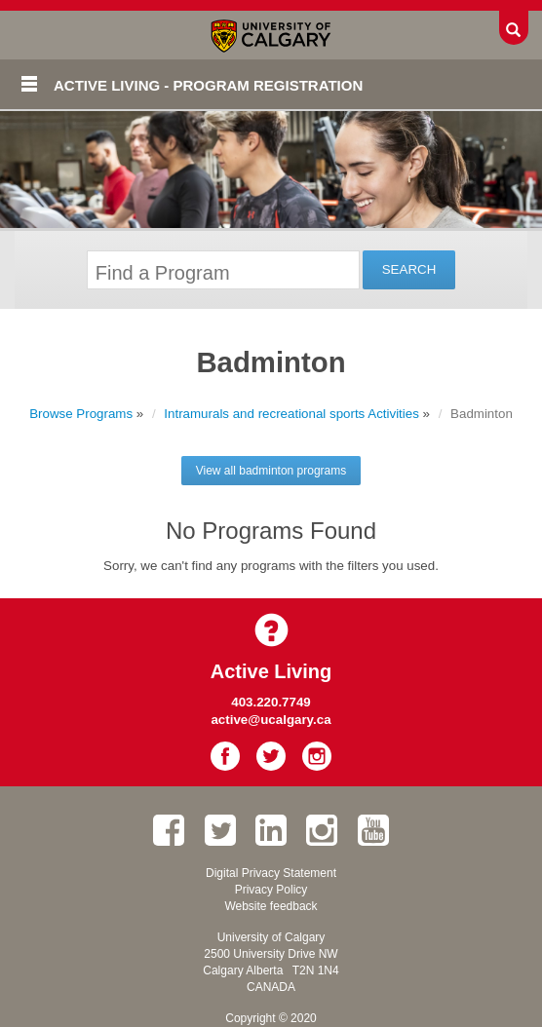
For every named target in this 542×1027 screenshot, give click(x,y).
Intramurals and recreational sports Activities (291, 413)
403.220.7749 (271, 702)
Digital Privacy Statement (271, 873)
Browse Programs (81, 413)
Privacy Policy (271, 889)
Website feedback (270, 906)
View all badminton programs (271, 470)
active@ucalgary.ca (270, 719)
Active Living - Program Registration (208, 85)
